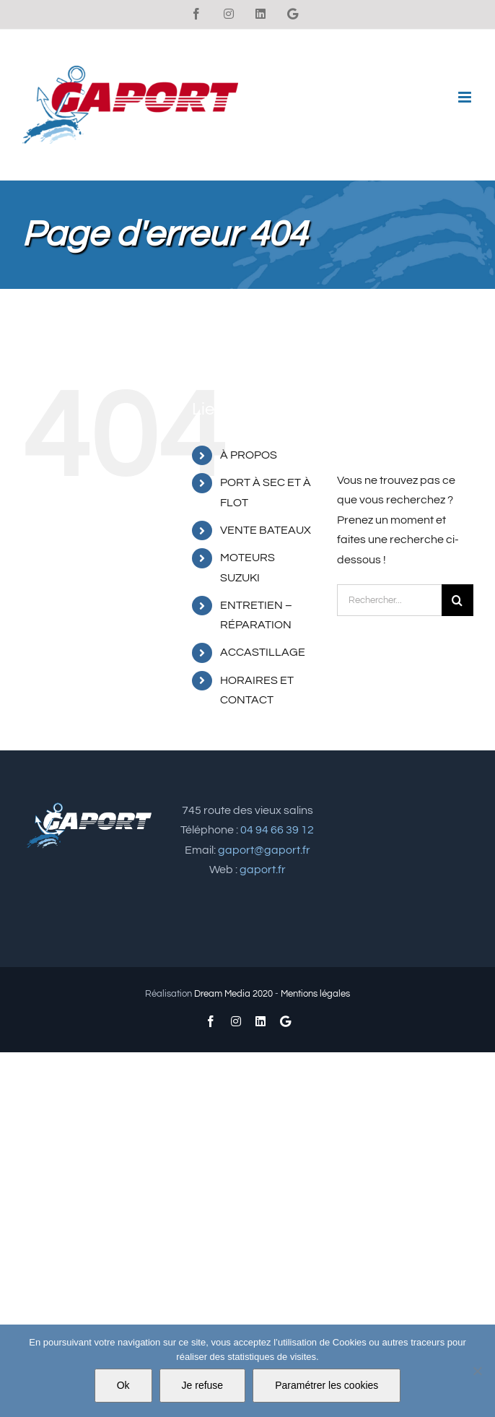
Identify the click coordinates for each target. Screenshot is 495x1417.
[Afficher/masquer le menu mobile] (465, 97)
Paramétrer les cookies (326, 1385)
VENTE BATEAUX (265, 530)
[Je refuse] (477, 1371)
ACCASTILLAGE (262, 652)
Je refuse (203, 1385)
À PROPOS (248, 455)
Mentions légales (315, 994)
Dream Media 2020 (233, 994)
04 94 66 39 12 (277, 830)
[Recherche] (457, 600)
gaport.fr (263, 869)
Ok (123, 1385)
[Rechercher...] (389, 600)
